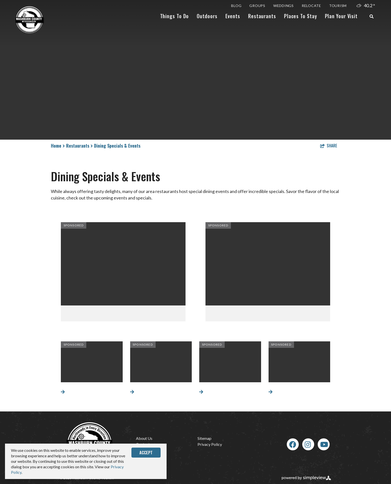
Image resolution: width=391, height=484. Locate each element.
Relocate (311, 5)
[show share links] (328, 146)
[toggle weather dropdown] (366, 5)
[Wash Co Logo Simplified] (30, 20)
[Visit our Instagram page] (308, 444)
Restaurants (262, 16)
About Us (144, 438)
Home (58, 145)
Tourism (338, 5)
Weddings (283, 5)
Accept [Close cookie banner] (146, 453)
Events (232, 16)
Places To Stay (300, 16)
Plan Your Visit (341, 16)
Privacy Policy (209, 444)
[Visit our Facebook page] (292, 444)
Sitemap (204, 438)
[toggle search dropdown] (372, 16)
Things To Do (174, 16)
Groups (257, 5)
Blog (236, 5)
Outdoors (207, 16)
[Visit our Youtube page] (324, 444)
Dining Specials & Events (117, 145)
